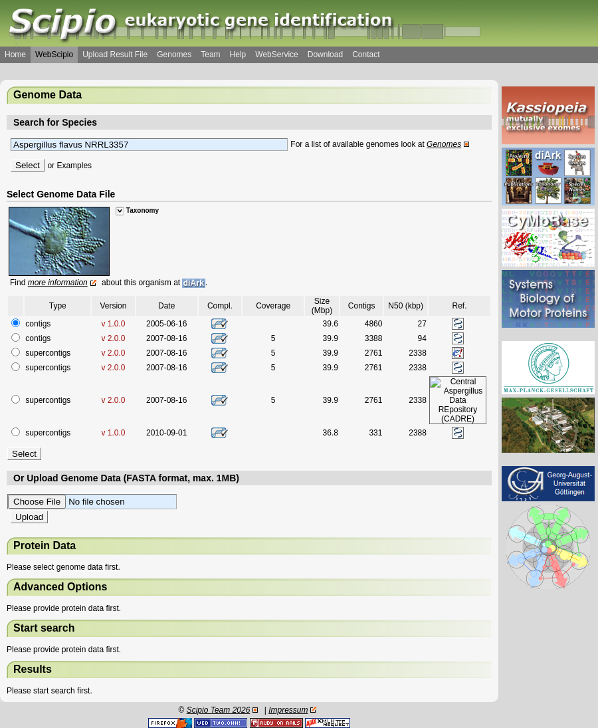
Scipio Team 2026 (218, 710)
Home (15, 54)
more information (58, 282)
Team (210, 54)
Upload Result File (115, 54)
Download (325, 54)
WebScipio (54, 54)
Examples (74, 165)
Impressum (288, 710)
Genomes (174, 54)
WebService (276, 54)
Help (238, 54)
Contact (365, 54)
